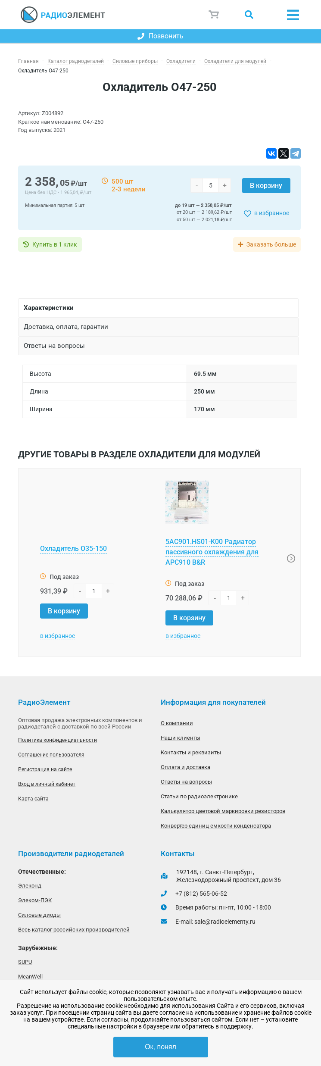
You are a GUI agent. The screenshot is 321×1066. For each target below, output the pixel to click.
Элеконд (29, 885)
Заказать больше (271, 244)
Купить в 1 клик (54, 244)
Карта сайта (33, 799)
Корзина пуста (214, 14)
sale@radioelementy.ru (225, 921)
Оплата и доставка (185, 767)
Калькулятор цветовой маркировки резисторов (223, 811)
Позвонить (160, 36)
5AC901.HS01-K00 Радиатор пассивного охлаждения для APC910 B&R (212, 552)
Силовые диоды (39, 915)
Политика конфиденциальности (57, 740)
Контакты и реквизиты (191, 752)
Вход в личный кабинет (46, 784)
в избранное (271, 212)
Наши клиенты (180, 738)
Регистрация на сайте (45, 769)
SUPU (25, 962)
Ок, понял (160, 1046)
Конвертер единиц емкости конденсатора (216, 825)
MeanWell (30, 976)
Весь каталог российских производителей (74, 929)
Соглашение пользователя (51, 755)
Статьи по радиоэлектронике (199, 796)
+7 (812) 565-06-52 (201, 893)
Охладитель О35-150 (73, 548)
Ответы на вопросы (186, 781)
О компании (177, 723)
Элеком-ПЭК (35, 900)
